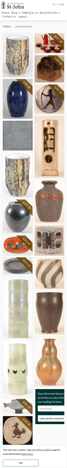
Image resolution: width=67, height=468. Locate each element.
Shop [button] (15, 12)
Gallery (7, 26)
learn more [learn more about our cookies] (27, 454)
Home (5, 12)
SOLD (26, 85)
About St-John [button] (49, 12)
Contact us (9, 16)
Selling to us (30, 12)
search (23, 16)
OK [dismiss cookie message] (21, 462)
